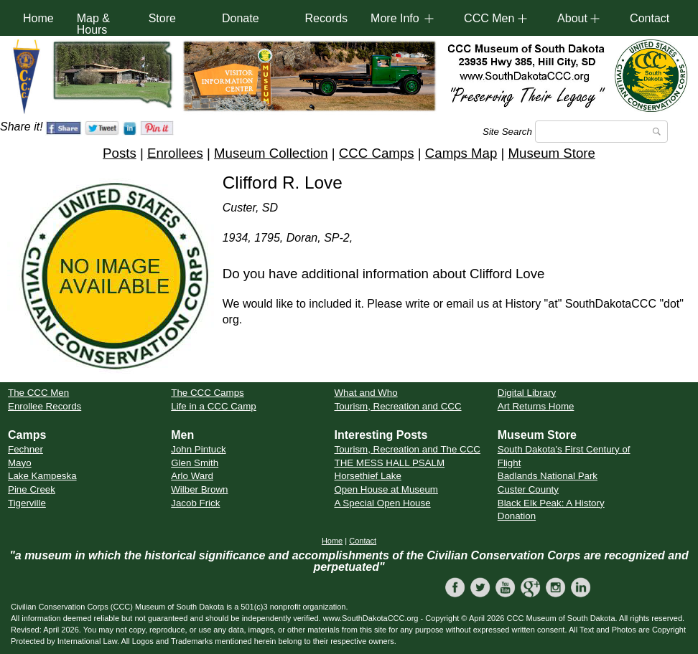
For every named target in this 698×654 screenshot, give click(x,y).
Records (326, 18)
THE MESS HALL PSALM (390, 463)
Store (162, 18)
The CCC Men (38, 392)
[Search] (601, 131)
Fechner (25, 449)
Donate (240, 18)
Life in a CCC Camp (213, 406)
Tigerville (27, 503)
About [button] (572, 18)
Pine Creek (31, 489)
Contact (649, 18)
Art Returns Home (536, 406)
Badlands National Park (547, 475)
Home (38, 18)
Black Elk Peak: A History (551, 503)
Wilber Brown (199, 489)
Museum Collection (271, 153)
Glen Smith (194, 463)
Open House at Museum (386, 489)
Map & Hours (93, 24)
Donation (517, 516)
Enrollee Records (44, 406)
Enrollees (175, 153)
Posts (119, 153)
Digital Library (527, 392)
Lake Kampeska (42, 475)
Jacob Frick (195, 503)
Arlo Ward (192, 475)
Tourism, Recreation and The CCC (407, 449)
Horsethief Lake (368, 475)
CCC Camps (376, 153)
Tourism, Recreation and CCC (398, 406)
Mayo (20, 463)
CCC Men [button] (489, 18)
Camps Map (461, 153)
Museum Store (551, 153)
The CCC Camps (207, 392)
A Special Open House (383, 503)
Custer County (528, 489)
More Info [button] (395, 18)
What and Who (366, 392)
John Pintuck (198, 449)
